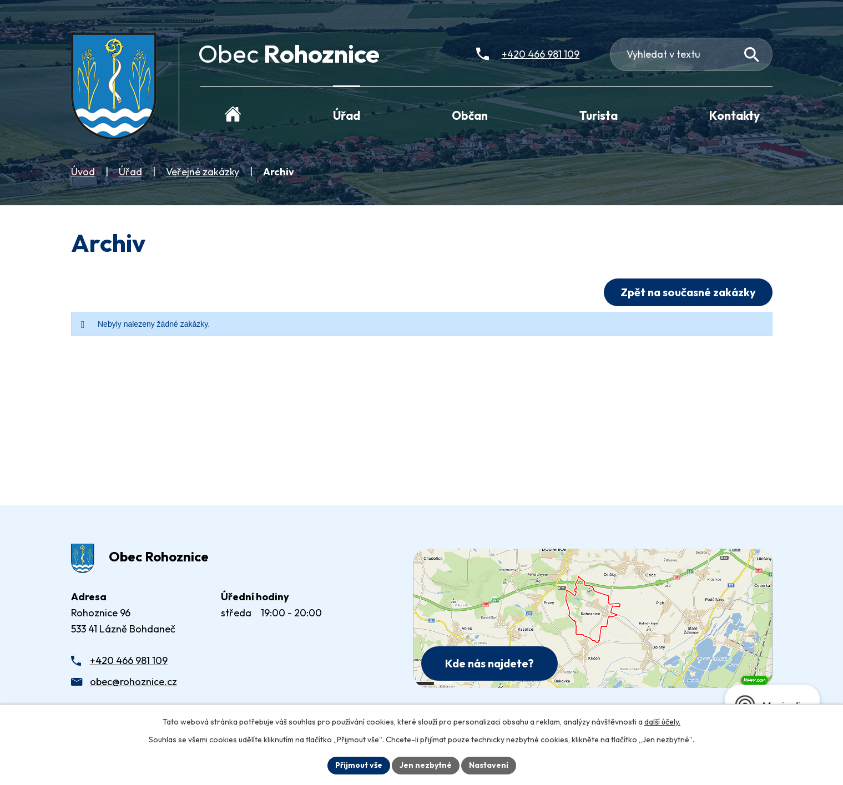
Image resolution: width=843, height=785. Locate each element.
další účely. (662, 722)
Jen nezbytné (426, 765)
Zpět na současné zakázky (688, 292)
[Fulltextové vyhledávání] (691, 54)
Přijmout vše (358, 765)
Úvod (83, 171)
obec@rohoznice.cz (133, 681)
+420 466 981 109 (129, 660)
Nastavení (488, 765)
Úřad (130, 171)
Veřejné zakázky (202, 171)
